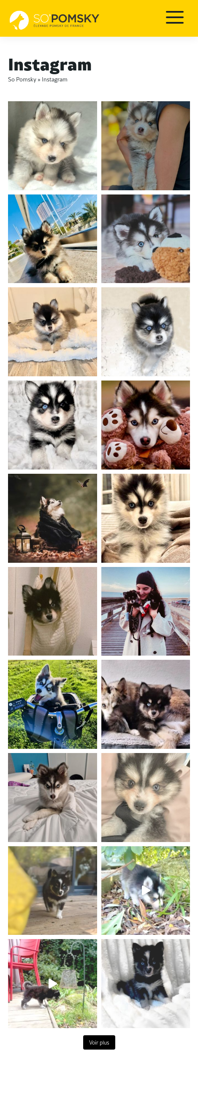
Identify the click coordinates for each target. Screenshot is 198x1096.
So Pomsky (22, 79)
